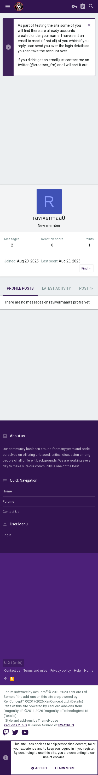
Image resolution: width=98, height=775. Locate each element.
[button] (8, 6)
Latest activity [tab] (56, 288)
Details (76, 701)
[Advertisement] (49, 133)
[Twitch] (6, 732)
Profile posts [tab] (20, 288)
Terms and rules (35, 670)
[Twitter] (15, 732)
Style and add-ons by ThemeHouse (31, 720)
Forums (8, 501)
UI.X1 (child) (13, 663)
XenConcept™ (14, 701)
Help (77, 670)
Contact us (11, 512)
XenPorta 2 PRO (15, 725)
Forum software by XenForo (46, 692)
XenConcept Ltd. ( (57, 701)
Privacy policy (60, 670)
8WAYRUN (66, 725)
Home (7, 491)
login (7, 535)
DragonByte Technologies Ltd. (66, 711)
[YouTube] (24, 732)
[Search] (91, 6)
